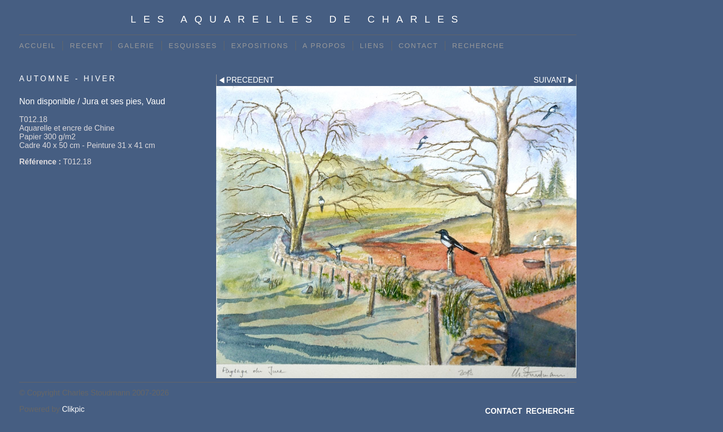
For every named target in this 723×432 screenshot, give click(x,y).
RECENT (87, 45)
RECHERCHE (478, 45)
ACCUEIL (37, 45)
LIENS (372, 45)
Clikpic (73, 409)
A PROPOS (324, 45)
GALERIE (136, 45)
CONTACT (418, 45)
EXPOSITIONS (260, 45)
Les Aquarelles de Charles (298, 19)
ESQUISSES (193, 45)
